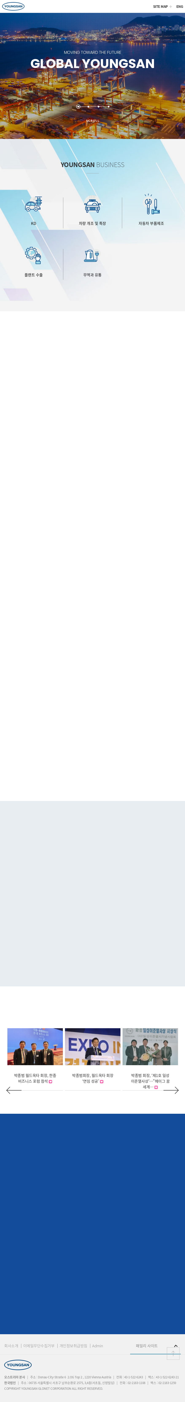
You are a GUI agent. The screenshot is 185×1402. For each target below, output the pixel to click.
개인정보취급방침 (73, 1346)
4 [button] (110, 105)
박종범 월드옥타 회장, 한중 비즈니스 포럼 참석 (35, 1078)
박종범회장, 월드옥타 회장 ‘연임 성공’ (92, 1078)
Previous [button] (14, 1090)
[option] (92, 76)
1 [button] (79, 105)
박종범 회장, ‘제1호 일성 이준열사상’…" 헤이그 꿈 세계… (150, 1081)
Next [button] (171, 1090)
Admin (97, 1346)
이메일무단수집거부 (39, 1346)
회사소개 (11, 1346)
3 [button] (100, 105)
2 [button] (90, 105)
